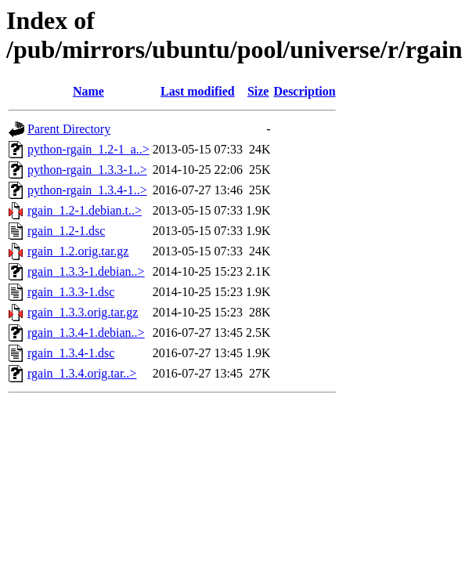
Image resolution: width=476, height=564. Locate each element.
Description (304, 91)
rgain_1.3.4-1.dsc (70, 353)
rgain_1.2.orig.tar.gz (77, 251)
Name (88, 91)
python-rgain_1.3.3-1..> (87, 169)
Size (258, 91)
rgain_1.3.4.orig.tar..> (81, 373)
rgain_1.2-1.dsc (66, 230)
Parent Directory (68, 129)
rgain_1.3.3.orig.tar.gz (82, 312)
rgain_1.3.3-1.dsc (70, 291)
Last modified (197, 91)
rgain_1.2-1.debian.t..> (84, 210)
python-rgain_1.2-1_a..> (88, 149)
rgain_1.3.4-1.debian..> (86, 332)
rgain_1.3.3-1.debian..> (86, 271)
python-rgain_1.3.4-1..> (87, 190)
